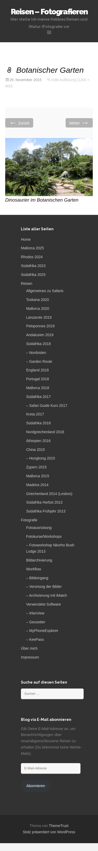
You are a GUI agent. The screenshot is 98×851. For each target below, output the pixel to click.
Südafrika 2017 (38, 397)
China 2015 (35, 450)
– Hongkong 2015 (40, 458)
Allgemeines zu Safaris (44, 291)
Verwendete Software (43, 604)
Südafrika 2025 (33, 275)
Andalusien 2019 (39, 335)
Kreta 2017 (35, 414)
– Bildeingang (37, 578)
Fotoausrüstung (38, 528)
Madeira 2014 (37, 485)
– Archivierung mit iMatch (46, 595)
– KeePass (35, 639)
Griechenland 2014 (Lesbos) (49, 494)
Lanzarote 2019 (38, 317)
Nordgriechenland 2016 (45, 432)
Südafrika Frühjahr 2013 (45, 511)
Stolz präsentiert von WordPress (49, 832)
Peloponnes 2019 (40, 326)
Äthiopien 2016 (38, 441)
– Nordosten (36, 353)
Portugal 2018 (37, 379)
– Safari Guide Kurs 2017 (46, 405)
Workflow (33, 569)
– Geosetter (35, 622)
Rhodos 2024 (32, 257)
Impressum (30, 657)
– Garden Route (39, 361)
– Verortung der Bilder (44, 586)
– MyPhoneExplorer (42, 631)
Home (26, 239)
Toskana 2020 (37, 300)
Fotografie (29, 520)
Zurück (19, 122)
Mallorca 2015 (37, 476)
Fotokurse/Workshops (44, 536)
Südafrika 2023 (33, 266)
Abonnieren (35, 786)
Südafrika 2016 (38, 423)
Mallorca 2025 (32, 248)
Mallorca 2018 (37, 388)
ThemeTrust (58, 826)
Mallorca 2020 (37, 308)
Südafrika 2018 (38, 344)
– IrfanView (35, 613)
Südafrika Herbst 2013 (44, 502)
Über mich (29, 648)
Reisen (26, 283)
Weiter (79, 122)
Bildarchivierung (39, 560)
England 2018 (37, 370)
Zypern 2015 (36, 467)
